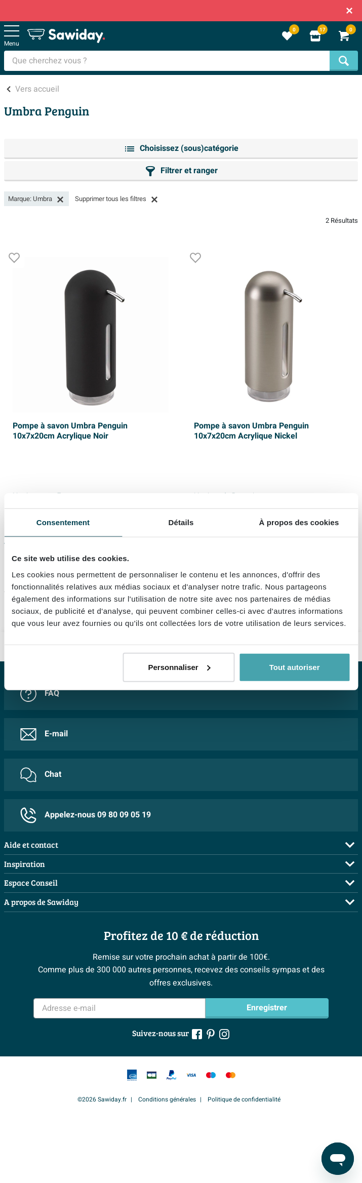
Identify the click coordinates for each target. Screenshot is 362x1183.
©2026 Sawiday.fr (102, 1099)
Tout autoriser (294, 666)
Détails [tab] (181, 522)
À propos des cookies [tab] (299, 522)
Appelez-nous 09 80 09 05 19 (85, 815)
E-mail (44, 734)
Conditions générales (167, 1099)
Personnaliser (179, 666)
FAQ (39, 694)
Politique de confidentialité (244, 1099)
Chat (40, 775)
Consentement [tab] (63, 522)
